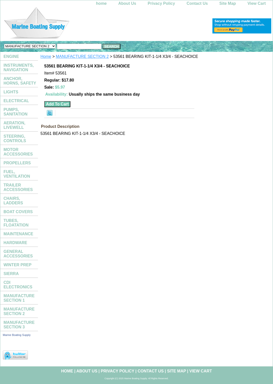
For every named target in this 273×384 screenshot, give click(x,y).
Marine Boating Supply (17, 334)
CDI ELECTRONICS (18, 284)
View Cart (256, 3)
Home (45, 56)
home (101, 3)
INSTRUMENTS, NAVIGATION (19, 67)
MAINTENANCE (18, 234)
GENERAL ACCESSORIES (18, 253)
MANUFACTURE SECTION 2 (82, 56)
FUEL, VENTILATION (17, 174)
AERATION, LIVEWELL (14, 125)
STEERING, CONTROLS (15, 138)
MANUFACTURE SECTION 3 (19, 324)
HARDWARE (15, 243)
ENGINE (11, 56)
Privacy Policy (161, 3)
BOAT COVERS (18, 212)
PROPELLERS (17, 163)
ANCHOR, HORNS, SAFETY (20, 80)
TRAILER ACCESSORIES (18, 187)
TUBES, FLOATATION (16, 222)
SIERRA (11, 274)
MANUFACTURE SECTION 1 (19, 298)
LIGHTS (11, 92)
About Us (127, 3)
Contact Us (197, 3)
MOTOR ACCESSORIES (18, 151)
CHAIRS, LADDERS (13, 200)
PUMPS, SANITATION (15, 111)
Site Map (227, 3)
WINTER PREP (17, 265)
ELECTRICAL (16, 101)
